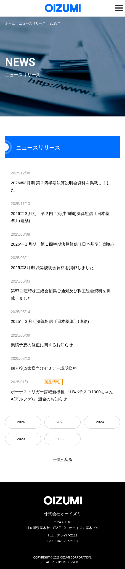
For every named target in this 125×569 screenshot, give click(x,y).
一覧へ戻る (62, 459)
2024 (100, 422)
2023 (21, 439)
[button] (119, 8)
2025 (61, 422)
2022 (61, 439)
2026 (21, 422)
